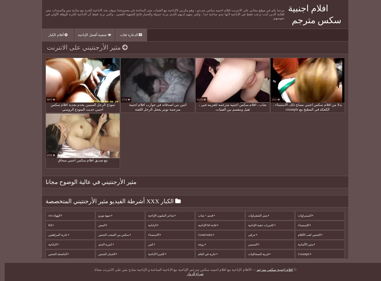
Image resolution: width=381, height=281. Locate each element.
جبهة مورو (101, 215)
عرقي (248, 235)
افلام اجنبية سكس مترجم (269, 270)
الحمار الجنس (103, 254)
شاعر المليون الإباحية (157, 215)
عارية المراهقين (54, 235)
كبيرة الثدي (101, 244)
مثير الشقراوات (253, 215)
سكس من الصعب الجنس (110, 235)
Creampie (300, 254)
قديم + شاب (201, 215)
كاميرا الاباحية (152, 254)
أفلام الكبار (53, 35)
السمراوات (301, 215)
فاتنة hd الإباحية (203, 225)
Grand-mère (201, 235)
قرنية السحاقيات (254, 254)
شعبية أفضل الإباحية (89, 35)
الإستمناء (299, 225)
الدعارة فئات (126, 35)
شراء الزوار (190, 274)
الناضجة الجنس (54, 254)
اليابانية (49, 244)
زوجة (197, 244)
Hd (46, 225)
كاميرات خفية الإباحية (257, 225)
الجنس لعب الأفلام (305, 235)
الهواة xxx (50, 215)
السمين (249, 244)
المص (98, 225)
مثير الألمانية (301, 244)
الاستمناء (149, 235)
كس (146, 244)
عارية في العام (203, 254)
